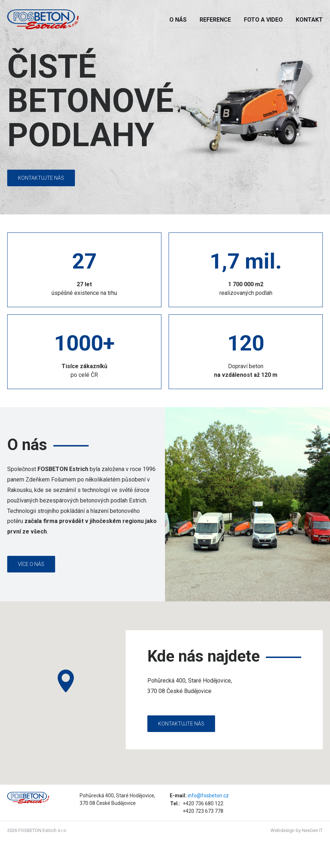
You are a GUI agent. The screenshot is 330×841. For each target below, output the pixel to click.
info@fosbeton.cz (208, 795)
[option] (165, 107)
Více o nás (31, 564)
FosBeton (46, 19)
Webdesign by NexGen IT (297, 830)
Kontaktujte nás (41, 178)
